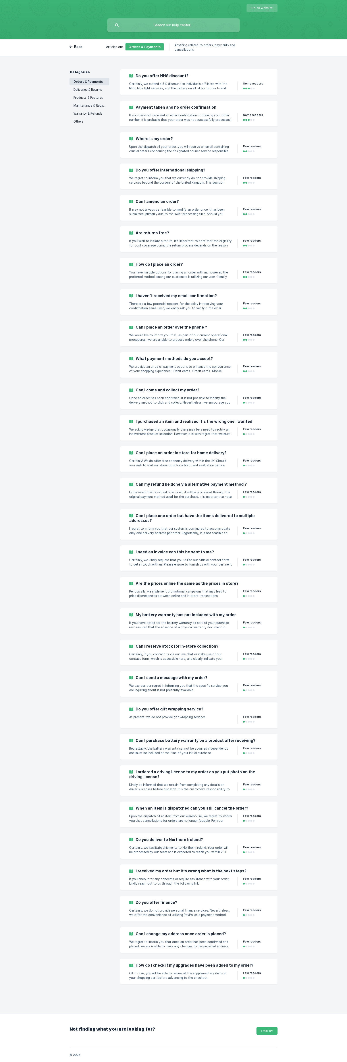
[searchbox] (173, 25)
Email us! (267, 1031)
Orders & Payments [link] (88, 81)
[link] (199, 82)
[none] (262, 8)
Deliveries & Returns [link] (87, 89)
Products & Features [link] (88, 97)
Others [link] (78, 121)
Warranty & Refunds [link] (87, 113)
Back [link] (78, 47)
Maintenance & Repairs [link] (89, 105)
